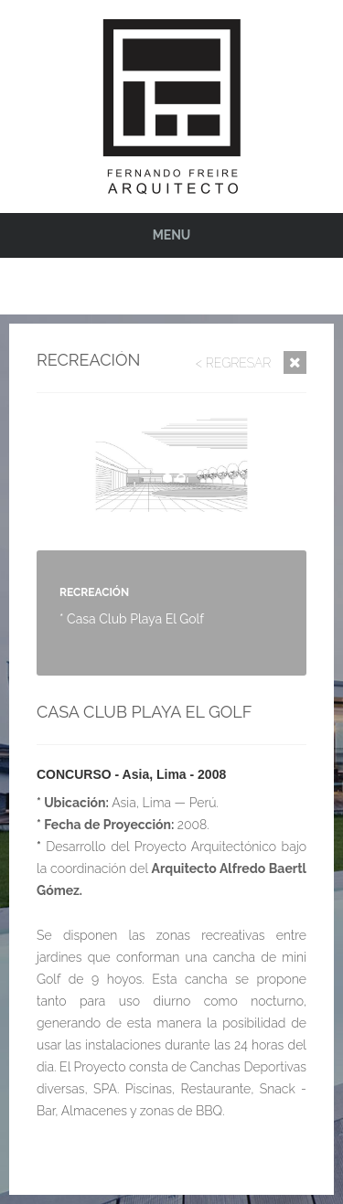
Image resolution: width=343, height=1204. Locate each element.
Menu (172, 235)
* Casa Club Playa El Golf (131, 619)
